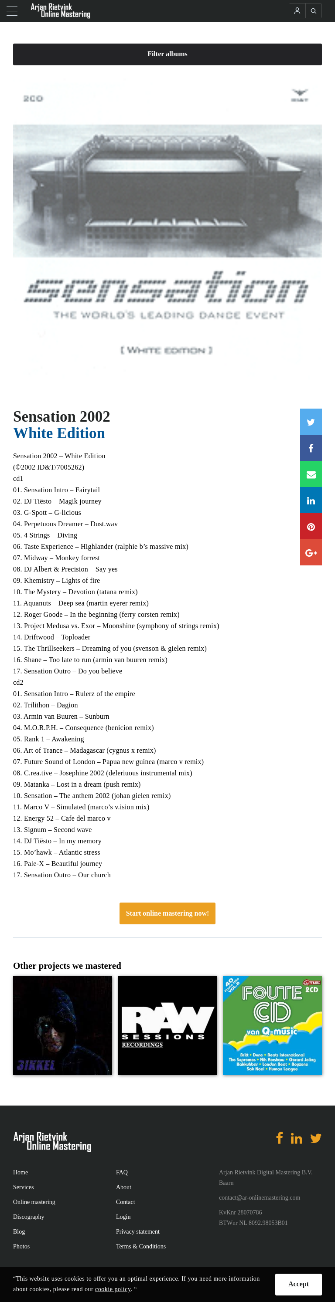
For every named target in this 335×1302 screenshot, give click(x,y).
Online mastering (34, 1202)
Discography (28, 1217)
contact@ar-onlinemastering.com (259, 1197)
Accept (298, 1284)
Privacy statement (138, 1231)
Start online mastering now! (167, 913)
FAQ (122, 1172)
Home (20, 1172)
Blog (19, 1231)
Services (23, 1187)
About (123, 1187)
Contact (125, 1202)
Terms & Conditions (141, 1246)
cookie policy (112, 1289)
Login (123, 1217)
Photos (21, 1246)
